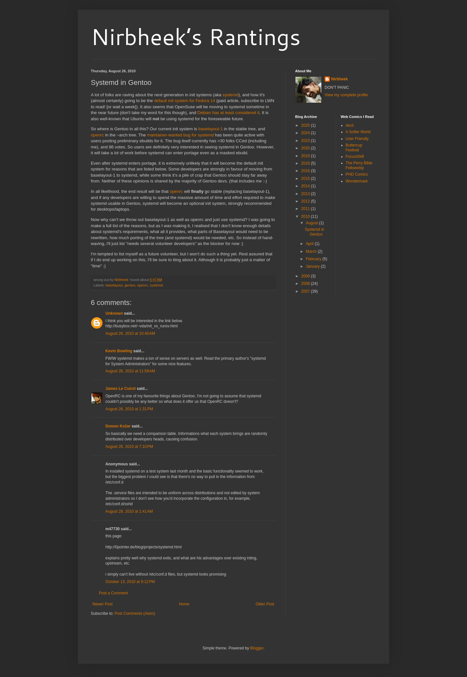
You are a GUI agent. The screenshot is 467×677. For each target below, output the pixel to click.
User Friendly (357, 138)
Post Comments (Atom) (134, 613)
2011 (306, 208)
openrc (97, 135)
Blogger (256, 648)
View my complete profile (346, 95)
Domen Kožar (117, 426)
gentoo (130, 285)
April (310, 243)
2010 (306, 216)
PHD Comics (357, 174)
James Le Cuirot (120, 388)
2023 (306, 140)
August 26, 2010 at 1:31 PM (129, 409)
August (312, 223)
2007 (306, 291)
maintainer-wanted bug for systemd (180, 135)
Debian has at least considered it (228, 112)
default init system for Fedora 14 (184, 100)
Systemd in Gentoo (314, 231)
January (313, 266)
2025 (306, 125)
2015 (306, 178)
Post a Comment (113, 593)
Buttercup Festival (354, 147)
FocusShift (355, 156)
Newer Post (102, 604)
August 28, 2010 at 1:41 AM (129, 511)
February (314, 259)
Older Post (265, 604)
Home (184, 604)
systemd (230, 94)
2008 (306, 283)
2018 (306, 163)
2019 (306, 156)
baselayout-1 (210, 128)
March (312, 251)
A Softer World (358, 132)
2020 (306, 148)
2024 (306, 133)
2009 (306, 276)
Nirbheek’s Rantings (196, 36)
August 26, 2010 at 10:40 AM (130, 333)
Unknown (114, 313)
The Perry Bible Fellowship (359, 165)
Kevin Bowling (118, 351)
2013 (306, 194)
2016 (306, 171)
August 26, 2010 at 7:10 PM (129, 446)
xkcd (350, 125)
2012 (306, 201)
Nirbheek (339, 79)
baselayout (114, 285)
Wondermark (357, 181)
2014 (306, 186)
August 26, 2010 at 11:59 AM (130, 371)
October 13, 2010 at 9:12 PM (130, 581)
